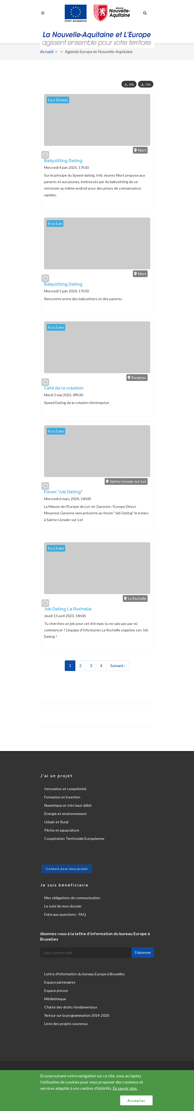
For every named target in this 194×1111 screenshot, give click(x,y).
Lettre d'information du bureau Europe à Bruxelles (84, 974)
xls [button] (131, 84)
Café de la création (63, 388)
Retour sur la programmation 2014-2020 (76, 1015)
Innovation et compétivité (65, 789)
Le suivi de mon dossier (63, 906)
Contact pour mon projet (67, 869)
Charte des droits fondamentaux (70, 1007)
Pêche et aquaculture (61, 830)
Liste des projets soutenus (66, 1023)
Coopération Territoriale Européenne (74, 838)
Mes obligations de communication (72, 898)
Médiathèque (55, 999)
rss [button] (148, 84)
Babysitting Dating (63, 160)
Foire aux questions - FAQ (65, 914)
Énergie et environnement (65, 813)
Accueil (46, 51)
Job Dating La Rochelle (67, 609)
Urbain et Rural (56, 822)
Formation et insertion (62, 797)
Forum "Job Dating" (63, 491)
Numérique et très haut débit (68, 805)
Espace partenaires (59, 982)
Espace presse (56, 990)
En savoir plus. (125, 1088)
